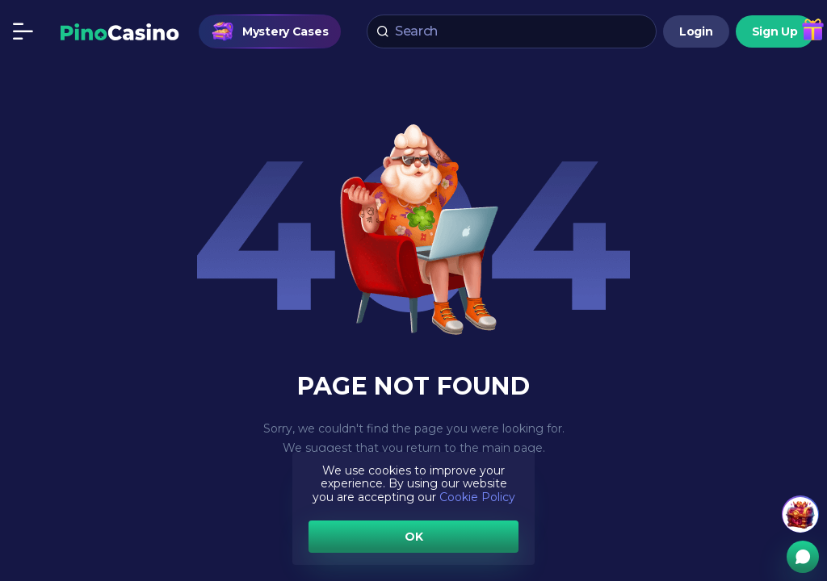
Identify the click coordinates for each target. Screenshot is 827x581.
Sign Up (775, 31)
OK (414, 536)
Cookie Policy (477, 497)
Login (696, 31)
